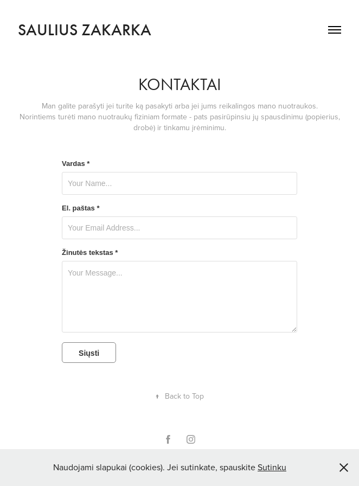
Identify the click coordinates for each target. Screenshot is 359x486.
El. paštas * (80, 208)
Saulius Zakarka (84, 30)
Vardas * (75, 164)
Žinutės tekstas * (90, 253)
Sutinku (272, 467)
